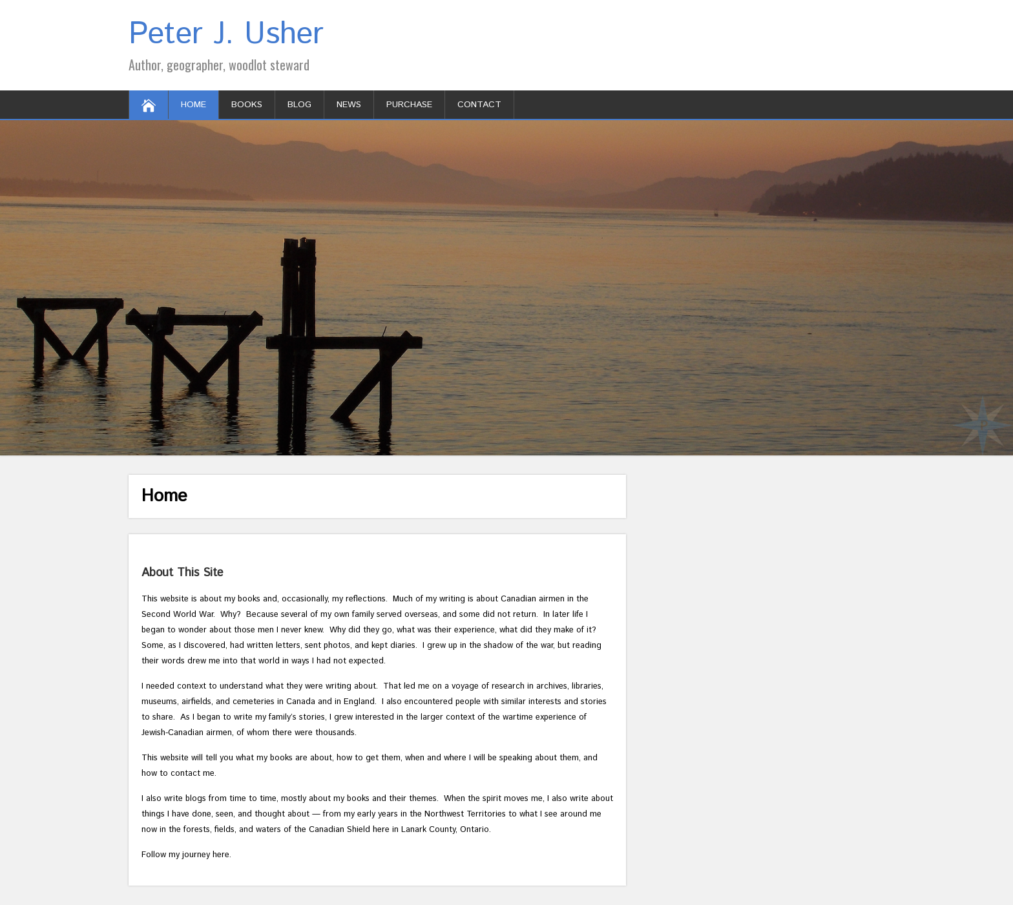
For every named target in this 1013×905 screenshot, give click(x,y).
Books (246, 104)
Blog (299, 104)
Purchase (409, 104)
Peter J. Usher (226, 34)
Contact (479, 104)
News (349, 104)
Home (193, 104)
